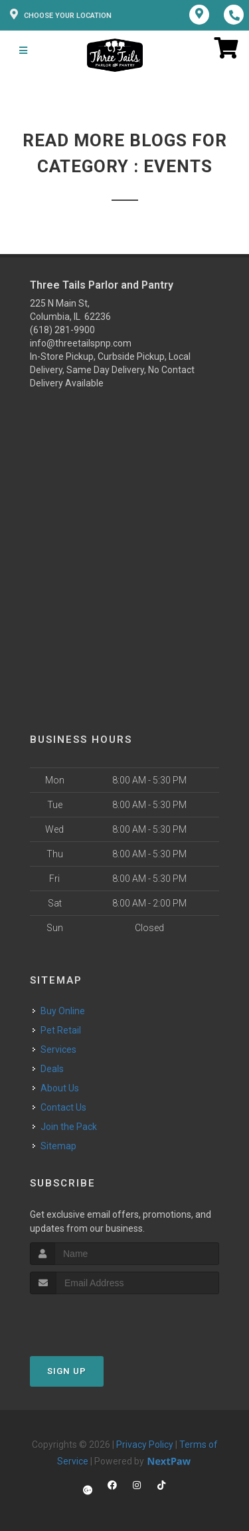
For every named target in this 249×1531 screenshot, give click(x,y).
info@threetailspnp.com (80, 343)
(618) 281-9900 (62, 330)
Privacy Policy (144, 1444)
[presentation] (100, 1319)
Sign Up (66, 1371)
